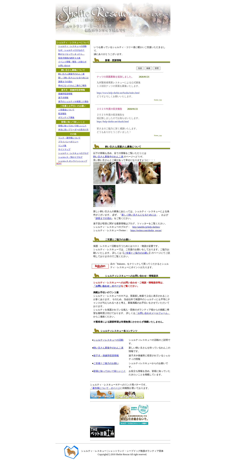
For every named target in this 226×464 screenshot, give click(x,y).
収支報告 (62, 114)
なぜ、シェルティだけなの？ (71, 50)
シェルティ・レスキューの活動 (72, 46)
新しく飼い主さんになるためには (73, 78)
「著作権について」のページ (105, 388)
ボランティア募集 (66, 117)
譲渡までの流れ (65, 82)
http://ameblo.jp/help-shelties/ (146, 227)
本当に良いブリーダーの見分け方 (73, 130)
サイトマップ (64, 149)
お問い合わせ (64, 66)
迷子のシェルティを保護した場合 (73, 101)
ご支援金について (66, 110)
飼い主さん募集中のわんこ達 (71, 74)
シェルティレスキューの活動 (108, 340)
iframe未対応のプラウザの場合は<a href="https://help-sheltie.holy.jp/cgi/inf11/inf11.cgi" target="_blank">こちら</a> (129, 101)
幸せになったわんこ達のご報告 (72, 85)
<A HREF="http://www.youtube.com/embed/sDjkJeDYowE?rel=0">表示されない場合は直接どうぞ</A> (104, 414)
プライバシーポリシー (68, 142)
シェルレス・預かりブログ (70, 157)
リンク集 (62, 146)
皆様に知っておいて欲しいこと (72, 126)
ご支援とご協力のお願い (136, 253)
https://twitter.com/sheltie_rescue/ (146, 230)
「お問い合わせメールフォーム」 (152, 313)
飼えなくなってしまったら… (71, 54)
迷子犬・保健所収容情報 (106, 355)
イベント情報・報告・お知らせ (72, 62)
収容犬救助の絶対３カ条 (69, 58)
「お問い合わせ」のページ (107, 286)
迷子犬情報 (63, 98)
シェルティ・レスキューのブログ (73, 153)
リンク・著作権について (69, 138)
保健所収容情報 (65, 94)
